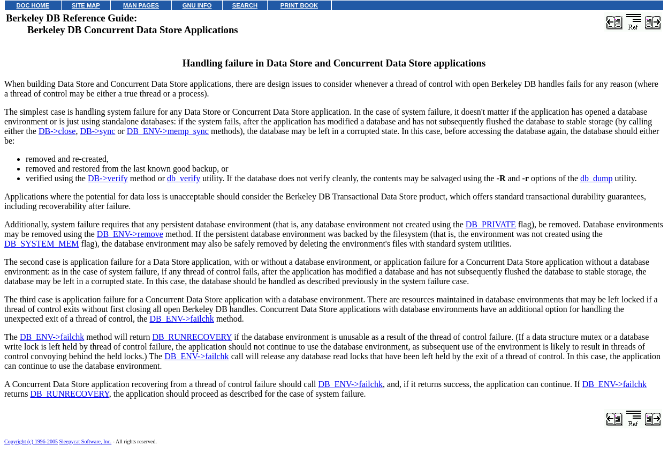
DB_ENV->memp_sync (168, 131)
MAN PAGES (141, 5)
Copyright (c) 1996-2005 (31, 441)
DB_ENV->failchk (181, 318)
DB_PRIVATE (491, 224)
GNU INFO (197, 5)
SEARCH (244, 5)
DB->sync (97, 131)
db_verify (183, 178)
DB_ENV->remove (130, 234)
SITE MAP (86, 5)
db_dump (596, 178)
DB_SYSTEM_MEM (41, 243)
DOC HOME (33, 5)
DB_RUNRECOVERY (192, 336)
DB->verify (108, 178)
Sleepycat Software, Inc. (85, 441)
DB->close (57, 131)
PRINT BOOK (299, 5)
